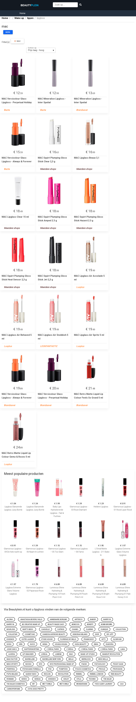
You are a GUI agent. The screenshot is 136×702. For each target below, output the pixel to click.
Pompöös (63, 669)
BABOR (93, 619)
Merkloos (86, 659)
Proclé (102, 669)
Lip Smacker (28, 654)
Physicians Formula (31, 669)
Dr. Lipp (110, 634)
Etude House (47, 639)
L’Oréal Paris (107, 649)
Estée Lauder (28, 639)
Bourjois (11, 629)
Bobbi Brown (106, 624)
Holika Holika (61, 644)
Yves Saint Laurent (103, 684)
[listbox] (41, 50)
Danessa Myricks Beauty (54, 634)
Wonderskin (81, 684)
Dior (97, 634)
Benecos (75, 624)
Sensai (37, 679)
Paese (84, 664)
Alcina (10, 619)
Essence (10, 639)
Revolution (63, 674)
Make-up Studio (88, 654)
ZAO (122, 684)
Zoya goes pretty (36, 689)
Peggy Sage (118, 664)
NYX (40, 664)
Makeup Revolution (111, 654)
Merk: (8, 32)
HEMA (45, 644)
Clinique (104, 629)
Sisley (66, 679)
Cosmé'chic (30, 634)
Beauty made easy (56, 624)
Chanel (75, 629)
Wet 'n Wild (47, 684)
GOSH (9, 644)
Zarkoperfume (13, 689)
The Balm (107, 679)
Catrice (60, 629)
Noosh (28, 664)
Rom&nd (10, 679)
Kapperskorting (31, 649)
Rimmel (79, 674)
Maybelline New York (51, 659)
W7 (33, 684)
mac (17, 41)
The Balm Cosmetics (16, 684)
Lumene (58, 654)
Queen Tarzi (31, 674)
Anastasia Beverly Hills (31, 619)
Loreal (44, 654)
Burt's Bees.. (28, 629)
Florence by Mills (68, 639)
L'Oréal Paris (53, 649)
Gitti (103, 639)
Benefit (90, 624)
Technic (92, 679)
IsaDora (109, 644)
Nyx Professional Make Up (62, 664)
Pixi (49, 669)
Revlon (47, 674)
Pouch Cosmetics (83, 669)
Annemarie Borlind (58, 619)
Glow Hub (117, 639)
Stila (79, 679)
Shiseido (52, 679)
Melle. (71, 659)
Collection (121, 629)
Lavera (11, 654)
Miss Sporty (12, 664)
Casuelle (45, 629)
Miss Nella (103, 659)
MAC (71, 654)
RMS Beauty (116, 674)
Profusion (117, 669)
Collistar (12, 634)
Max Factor (12, 659)
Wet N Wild (64, 684)
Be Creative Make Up (31, 624)
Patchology (99, 664)
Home (22, 13)
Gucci (32, 644)
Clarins (89, 629)
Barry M (107, 619)
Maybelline (30, 659)
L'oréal (70, 649)
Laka (122, 649)
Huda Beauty (80, 644)
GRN (20, 644)
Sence (24, 679)
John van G (12, 649)
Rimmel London (96, 674)
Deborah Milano (80, 634)
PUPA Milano (12, 674)
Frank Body (89, 639)
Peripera (11, 669)
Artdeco (78, 619)
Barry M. (10, 624)
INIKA (96, 644)
